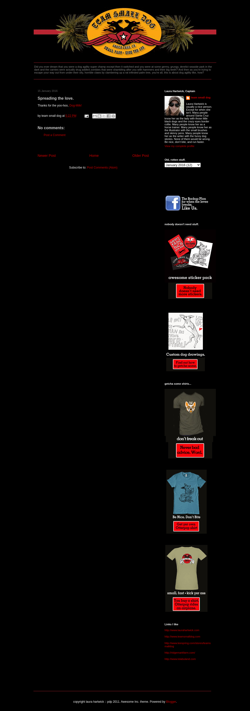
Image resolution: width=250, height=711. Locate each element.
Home (94, 156)
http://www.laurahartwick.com (182, 630)
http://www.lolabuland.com (180, 659)
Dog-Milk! (75, 105)
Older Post (140, 156)
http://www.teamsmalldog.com (182, 636)
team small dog (200, 97)
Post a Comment (54, 135)
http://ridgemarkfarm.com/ (180, 652)
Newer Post (47, 156)
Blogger (171, 701)
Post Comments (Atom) (102, 167)
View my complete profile (179, 146)
